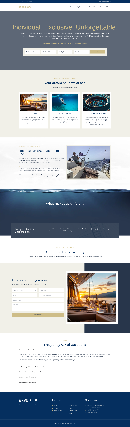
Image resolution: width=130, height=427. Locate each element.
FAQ (101, 7)
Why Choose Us (81, 7)
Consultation (93, 7)
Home (64, 7)
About (71, 7)
